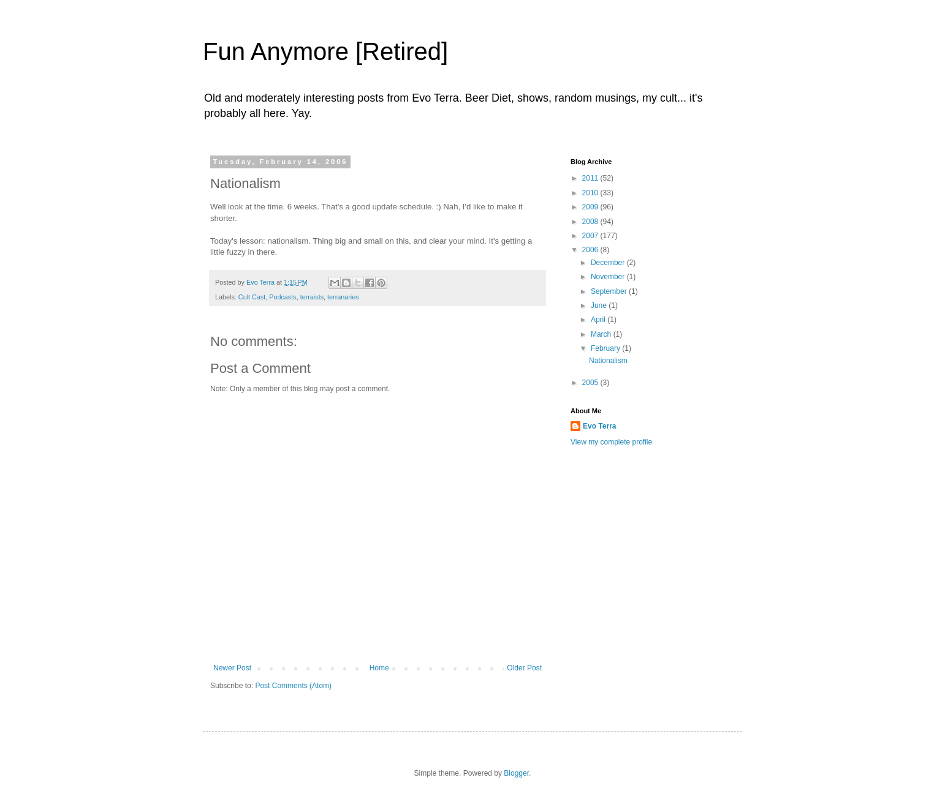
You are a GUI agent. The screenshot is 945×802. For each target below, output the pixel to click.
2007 (591, 235)
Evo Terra (599, 426)
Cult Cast (251, 297)
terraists (312, 297)
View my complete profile (611, 442)
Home (379, 668)
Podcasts (282, 297)
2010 (591, 193)
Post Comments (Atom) (293, 685)
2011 (591, 178)
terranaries (343, 297)
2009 (591, 207)
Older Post (524, 668)
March (602, 334)
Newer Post (232, 668)
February (606, 348)
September (610, 291)
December (609, 262)
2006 (591, 249)
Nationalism (608, 360)
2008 (591, 221)
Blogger (516, 773)
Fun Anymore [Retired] (325, 51)
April (599, 319)
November (609, 276)
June (600, 305)
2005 (591, 382)
